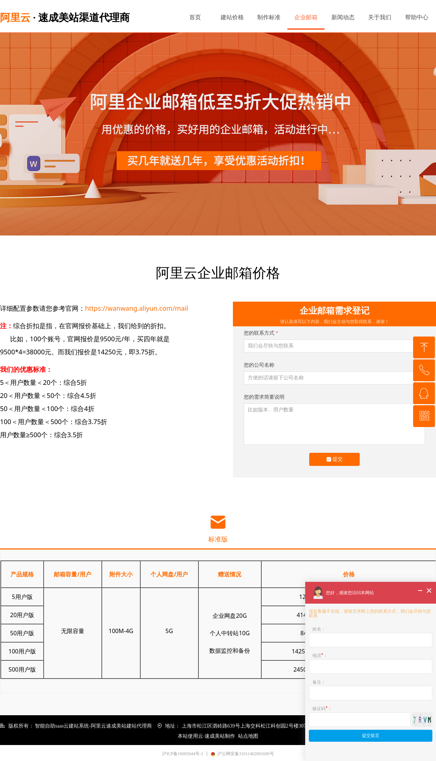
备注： (319, 682)
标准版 (218, 539)
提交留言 (370, 735)
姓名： (319, 629)
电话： (320, 655)
